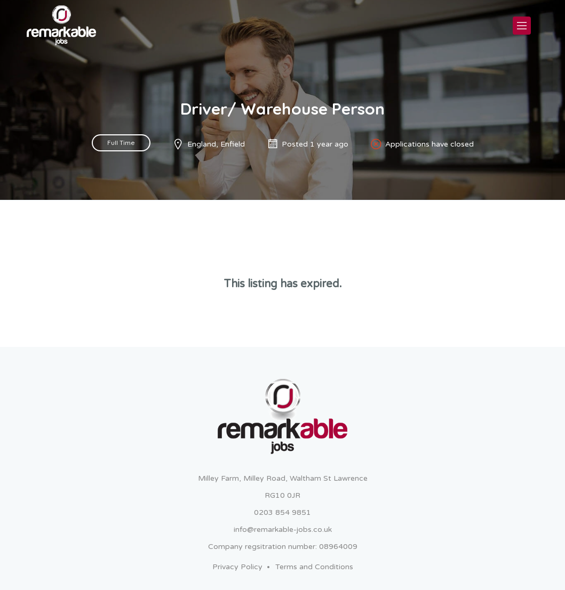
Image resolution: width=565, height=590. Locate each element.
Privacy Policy (237, 566)
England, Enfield (216, 144)
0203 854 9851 (282, 512)
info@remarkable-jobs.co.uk (283, 529)
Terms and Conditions (314, 566)
